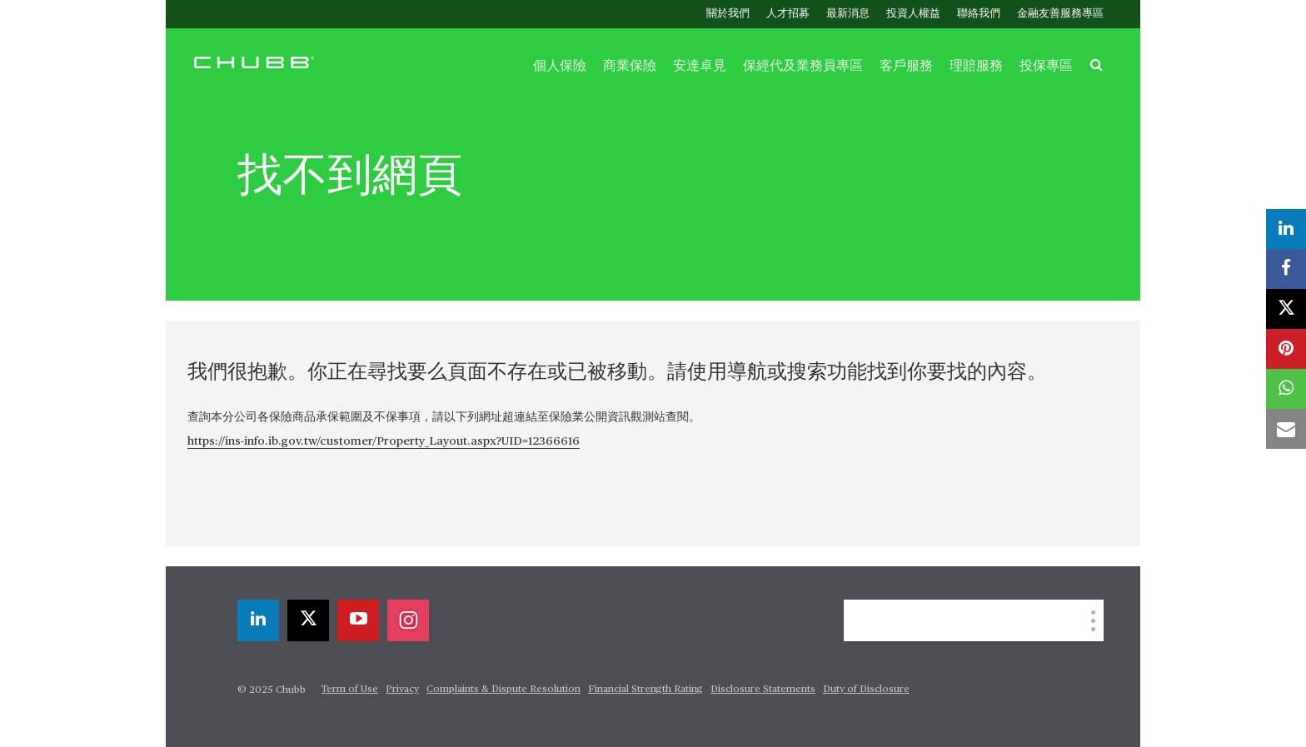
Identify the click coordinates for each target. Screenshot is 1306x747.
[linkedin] (258, 620)
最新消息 (848, 13)
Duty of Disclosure (866, 690)
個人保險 (559, 65)
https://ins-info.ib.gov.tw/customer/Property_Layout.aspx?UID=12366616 (383, 441)
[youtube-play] (358, 620)
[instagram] (408, 620)
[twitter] (308, 620)
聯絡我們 (978, 13)
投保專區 (1046, 65)
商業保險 (629, 65)
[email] (1286, 429)
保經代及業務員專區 (803, 65)
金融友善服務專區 (1060, 13)
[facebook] (1286, 269)
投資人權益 (913, 13)
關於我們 (728, 13)
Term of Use (350, 690)
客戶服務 (906, 65)
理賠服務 (976, 65)
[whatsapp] (1286, 389)
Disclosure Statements (762, 690)
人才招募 (788, 13)
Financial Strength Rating (645, 690)
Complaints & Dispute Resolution (503, 690)
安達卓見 (699, 65)
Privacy (402, 690)
